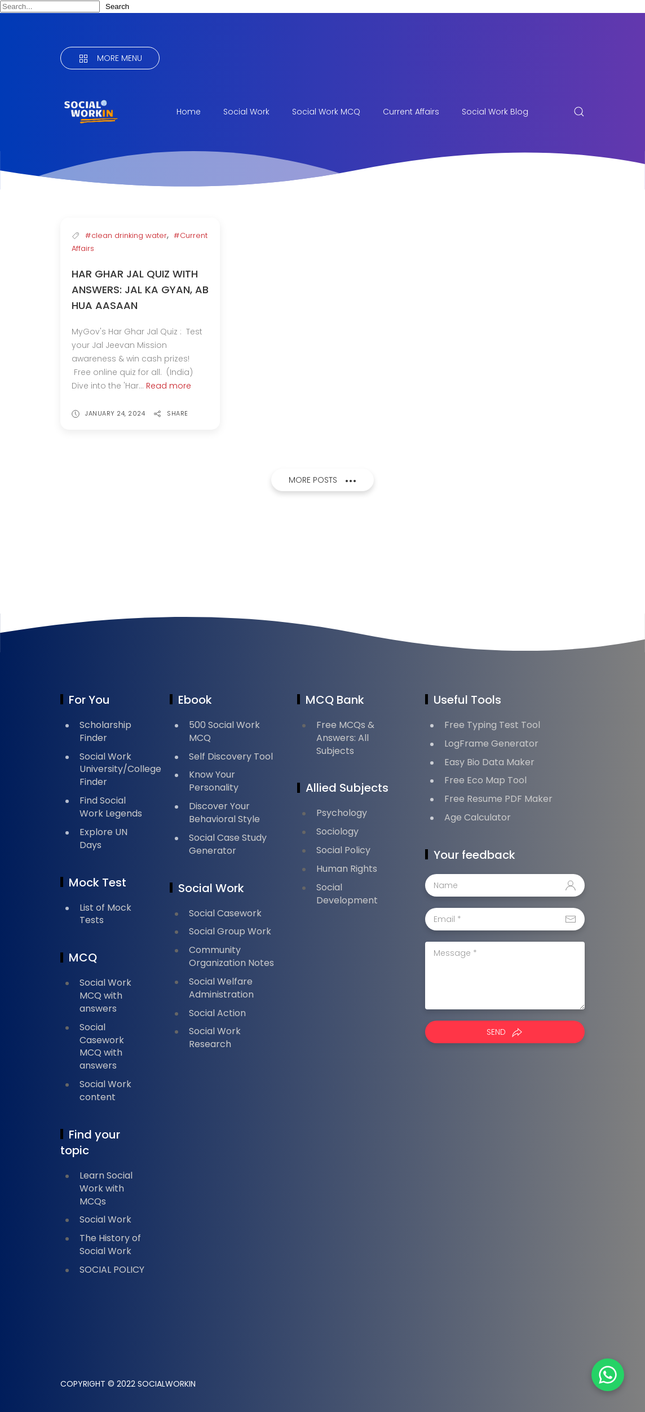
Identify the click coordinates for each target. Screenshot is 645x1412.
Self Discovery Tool (231, 756)
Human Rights (346, 868)
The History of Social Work (110, 1244)
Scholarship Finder (105, 731)
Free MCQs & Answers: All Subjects (345, 737)
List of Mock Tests (105, 914)
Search (117, 6)
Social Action (217, 1013)
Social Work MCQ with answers (105, 995)
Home (188, 111)
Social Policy (343, 850)
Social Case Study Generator (228, 844)
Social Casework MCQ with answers (101, 1047)
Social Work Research (215, 1038)
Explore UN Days (103, 838)
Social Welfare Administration (221, 988)
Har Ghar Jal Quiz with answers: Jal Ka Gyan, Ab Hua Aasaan (140, 289)
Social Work (246, 111)
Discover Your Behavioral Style (224, 813)
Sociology (337, 831)
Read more (168, 385)
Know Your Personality (213, 781)
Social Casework (225, 913)
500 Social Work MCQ (224, 731)
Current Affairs (411, 111)
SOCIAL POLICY (111, 1269)
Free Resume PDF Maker (498, 798)
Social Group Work (230, 931)
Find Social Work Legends (110, 807)
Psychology (341, 812)
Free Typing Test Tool (492, 724)
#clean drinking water (126, 235)
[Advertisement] (265, 556)
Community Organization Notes (231, 956)
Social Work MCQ (326, 111)
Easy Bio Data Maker (489, 762)
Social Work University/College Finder (120, 769)
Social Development (347, 894)
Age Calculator (477, 817)
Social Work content (105, 1091)
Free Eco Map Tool (485, 780)
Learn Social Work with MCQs (105, 1188)
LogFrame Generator (491, 743)
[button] (605, 1372)
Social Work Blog (495, 111)
